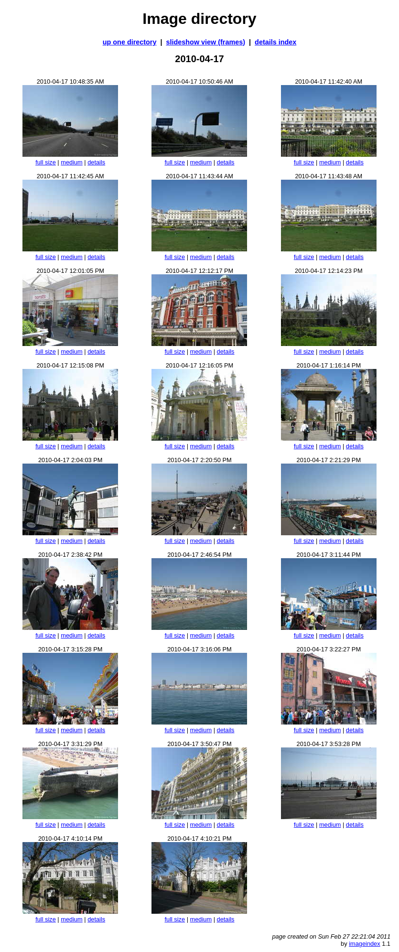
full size (45, 162)
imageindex (364, 943)
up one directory (130, 42)
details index (275, 42)
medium (72, 162)
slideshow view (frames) (206, 42)
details (96, 162)
